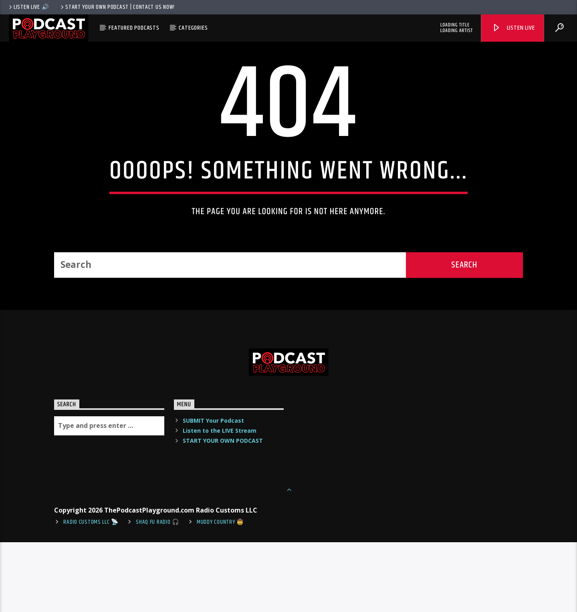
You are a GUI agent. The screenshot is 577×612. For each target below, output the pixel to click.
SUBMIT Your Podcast (213, 490)
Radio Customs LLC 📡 (91, 592)
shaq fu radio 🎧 (158, 592)
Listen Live (513, 28)
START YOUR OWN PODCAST (223, 510)
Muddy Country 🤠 (220, 592)
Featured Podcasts (134, 28)
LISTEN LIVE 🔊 (28, 7)
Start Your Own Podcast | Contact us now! (117, 7)
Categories (193, 28)
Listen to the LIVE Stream (219, 500)
